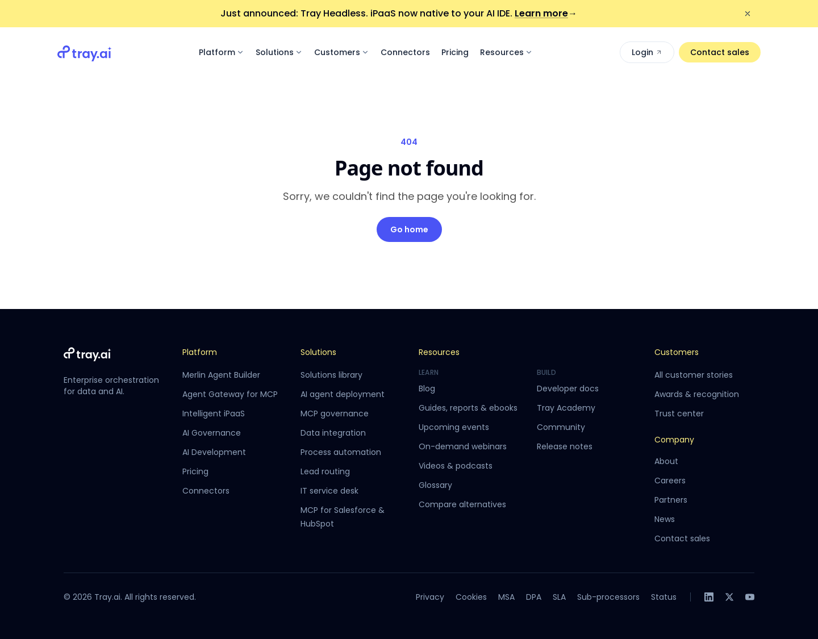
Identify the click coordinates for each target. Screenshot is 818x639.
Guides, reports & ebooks (468, 408)
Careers (670, 480)
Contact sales (719, 52)
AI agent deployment (343, 394)
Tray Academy (566, 408)
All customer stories (693, 375)
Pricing (455, 52)
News (664, 519)
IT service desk (329, 490)
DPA (533, 597)
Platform (221, 52)
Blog (427, 388)
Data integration (333, 432)
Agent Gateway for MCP (230, 394)
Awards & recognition (696, 394)
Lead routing (325, 471)
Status (664, 597)
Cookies (471, 597)
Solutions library (331, 375)
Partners (670, 500)
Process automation (341, 452)
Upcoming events (454, 427)
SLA (559, 597)
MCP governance (335, 413)
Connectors (405, 52)
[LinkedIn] (708, 597)
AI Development (214, 452)
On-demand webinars (463, 446)
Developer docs (568, 388)
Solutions (279, 52)
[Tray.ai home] (84, 52)
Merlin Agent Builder (221, 375)
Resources (506, 52)
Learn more (546, 13)
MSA (506, 597)
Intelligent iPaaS (213, 413)
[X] (729, 597)
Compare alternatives (462, 504)
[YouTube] (749, 597)
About (666, 461)
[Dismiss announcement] (747, 13)
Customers (341, 52)
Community (561, 427)
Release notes (564, 446)
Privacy (430, 597)
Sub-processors (608, 597)
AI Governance (211, 432)
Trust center (679, 413)
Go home (409, 229)
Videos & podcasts (456, 465)
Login (647, 52)
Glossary (435, 485)
